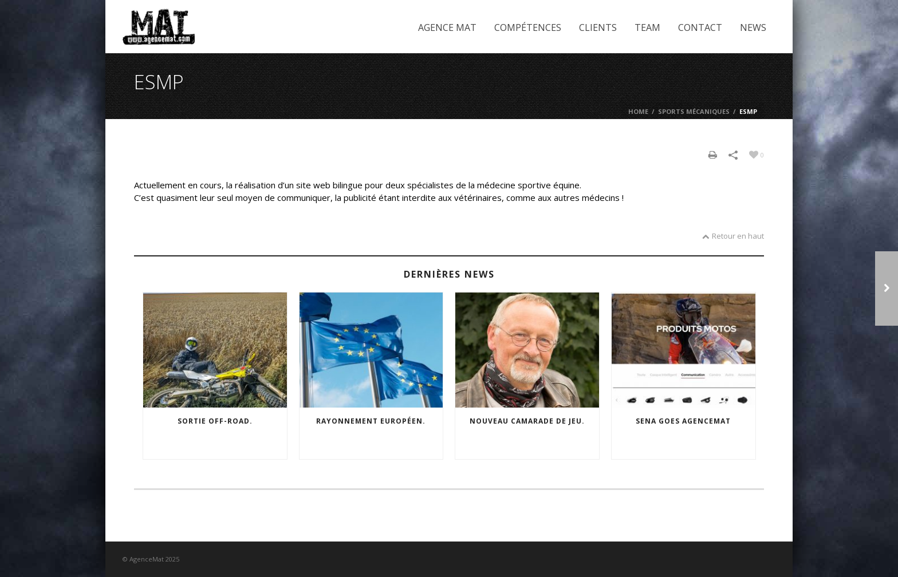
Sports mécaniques (694, 111)
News (753, 27)
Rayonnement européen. (371, 421)
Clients (598, 27)
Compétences (527, 27)
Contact (700, 27)
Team (647, 27)
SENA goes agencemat (683, 421)
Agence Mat (447, 27)
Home (638, 111)
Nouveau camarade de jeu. (527, 421)
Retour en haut (733, 236)
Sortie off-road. (215, 421)
